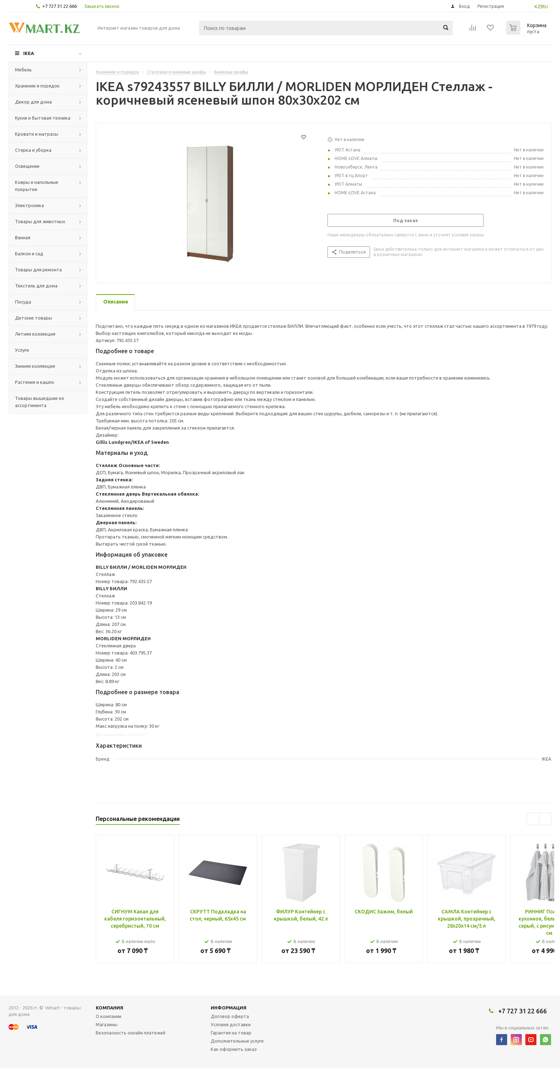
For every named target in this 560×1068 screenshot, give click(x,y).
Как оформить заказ (234, 1049)
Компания (109, 1007)
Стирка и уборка (33, 149)
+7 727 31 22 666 (59, 6)
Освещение (27, 166)
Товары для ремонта (38, 269)
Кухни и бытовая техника (42, 117)
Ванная (22, 237)
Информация (228, 1007)
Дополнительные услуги (237, 1040)
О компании (108, 1016)
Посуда (23, 301)
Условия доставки (231, 1024)
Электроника (29, 205)
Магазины (107, 1024)
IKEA (28, 53)
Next (545, 819)
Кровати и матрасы (36, 133)
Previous (533, 819)
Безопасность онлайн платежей (130, 1032)
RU (545, 6)
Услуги (22, 349)
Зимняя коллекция (35, 365)
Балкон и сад (29, 253)
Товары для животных (40, 221)
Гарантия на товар (231, 1032)
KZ (538, 6)
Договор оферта (230, 1016)
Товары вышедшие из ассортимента (39, 402)
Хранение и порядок (37, 85)
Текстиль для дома (36, 285)
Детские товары (33, 317)
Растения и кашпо (34, 382)
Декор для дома (33, 101)
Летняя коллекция (35, 333)
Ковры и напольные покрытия (36, 186)
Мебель (23, 69)
